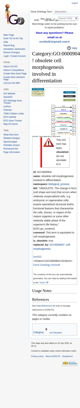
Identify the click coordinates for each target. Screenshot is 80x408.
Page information (11, 152)
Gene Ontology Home (45, 264)
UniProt (7, 106)
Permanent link (10, 148)
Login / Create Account (14, 56)
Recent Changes (11, 52)
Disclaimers (67, 356)
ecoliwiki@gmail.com (53, 41)
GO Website (9, 93)
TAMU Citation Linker (13, 113)
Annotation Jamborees (14, 49)
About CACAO (10, 66)
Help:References (44, 306)
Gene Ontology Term (41, 11)
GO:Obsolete (56, 332)
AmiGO (37, 256)
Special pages (10, 141)
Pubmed (7, 110)
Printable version (11, 145)
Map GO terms (10, 124)
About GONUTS (53, 356)
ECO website (9, 117)
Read (40, 18)
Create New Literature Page (14, 78)
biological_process (59, 184)
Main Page (8, 35)
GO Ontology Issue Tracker (12, 101)
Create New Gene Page (14, 73)
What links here (11, 134)
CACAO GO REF (11, 83)
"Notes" (42, 282)
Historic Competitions (13, 70)
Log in (75, 3)
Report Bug (9, 45)
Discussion (60, 11)
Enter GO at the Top (13, 38)
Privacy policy (37, 356)
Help (74, 48)
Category (38, 332)
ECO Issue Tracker (12, 120)
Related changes (11, 138)
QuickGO (7, 97)
